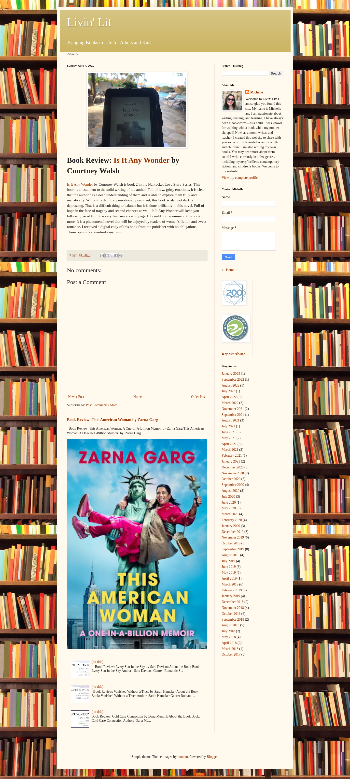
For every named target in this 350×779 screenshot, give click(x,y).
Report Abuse (233, 354)
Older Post (198, 397)
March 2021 (230, 449)
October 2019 (231, 543)
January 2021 (231, 461)
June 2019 (229, 567)
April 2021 (229, 444)
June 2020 (229, 502)
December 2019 (233, 532)
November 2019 (233, 537)
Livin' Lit (89, 22)
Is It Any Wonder (141, 160)
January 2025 (231, 373)
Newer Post (76, 397)
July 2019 (228, 561)
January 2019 (231, 596)
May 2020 (229, 508)
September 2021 (233, 415)
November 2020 (233, 473)
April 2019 (229, 578)
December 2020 (233, 467)
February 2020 (232, 520)
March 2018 (230, 649)
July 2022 (228, 391)
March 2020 (230, 514)
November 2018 (233, 608)
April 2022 (229, 397)
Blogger (212, 757)
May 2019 (229, 572)
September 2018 (233, 619)
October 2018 (231, 613)
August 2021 (230, 420)
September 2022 (233, 379)
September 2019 (233, 549)
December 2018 (233, 602)
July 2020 (228, 496)
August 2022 (230, 385)
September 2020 (233, 485)
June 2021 (229, 432)
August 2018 (230, 625)
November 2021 (233, 409)
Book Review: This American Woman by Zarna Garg (112, 419)
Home (137, 397)
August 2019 (230, 555)
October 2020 (231, 479)
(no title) (98, 662)
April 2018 (229, 643)
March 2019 (230, 584)
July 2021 (228, 426)
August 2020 (230, 491)
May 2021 (229, 438)
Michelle (256, 92)
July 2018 (228, 631)
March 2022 (230, 403)
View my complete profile (240, 178)
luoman (183, 757)
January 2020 (231, 526)
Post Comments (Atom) (102, 405)
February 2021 (232, 455)
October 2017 (231, 654)
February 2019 (232, 590)
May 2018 (229, 637)
